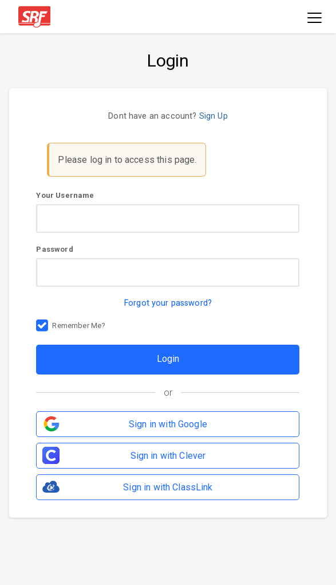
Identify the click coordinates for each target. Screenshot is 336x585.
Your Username (167, 212)
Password (167, 266)
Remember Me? (78, 326)
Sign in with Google (168, 424)
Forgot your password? (168, 303)
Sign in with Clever (168, 455)
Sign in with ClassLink (167, 487)
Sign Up (213, 116)
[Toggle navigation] (314, 18)
